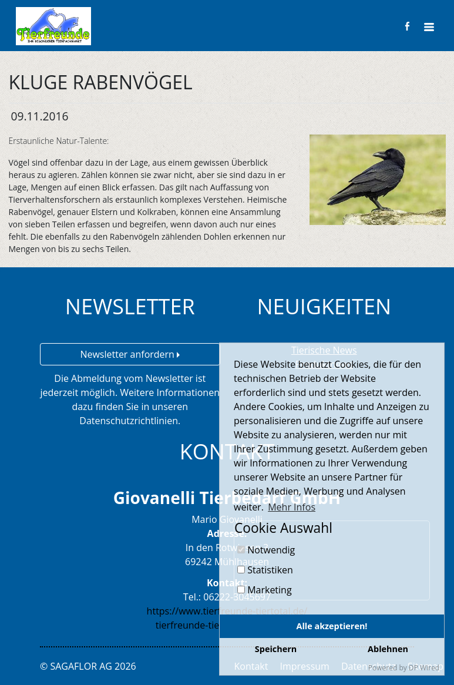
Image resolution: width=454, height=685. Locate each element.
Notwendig (266, 549)
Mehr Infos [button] (291, 507)
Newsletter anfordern (130, 354)
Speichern (276, 648)
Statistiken (265, 569)
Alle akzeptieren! (332, 626)
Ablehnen (388, 648)
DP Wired (424, 668)
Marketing (264, 589)
